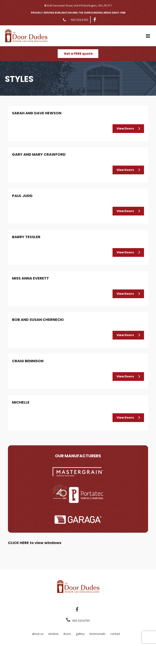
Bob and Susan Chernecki (38, 319)
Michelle (20, 402)
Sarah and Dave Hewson (36, 113)
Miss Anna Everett (30, 278)
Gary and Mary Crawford (39, 154)
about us (37, 634)
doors (67, 634)
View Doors (125, 128)
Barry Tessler (26, 236)
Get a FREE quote (78, 53)
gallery (80, 634)
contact (115, 634)
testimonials (97, 634)
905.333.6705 (79, 20)
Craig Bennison (27, 360)
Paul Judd (22, 195)
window (53, 634)
